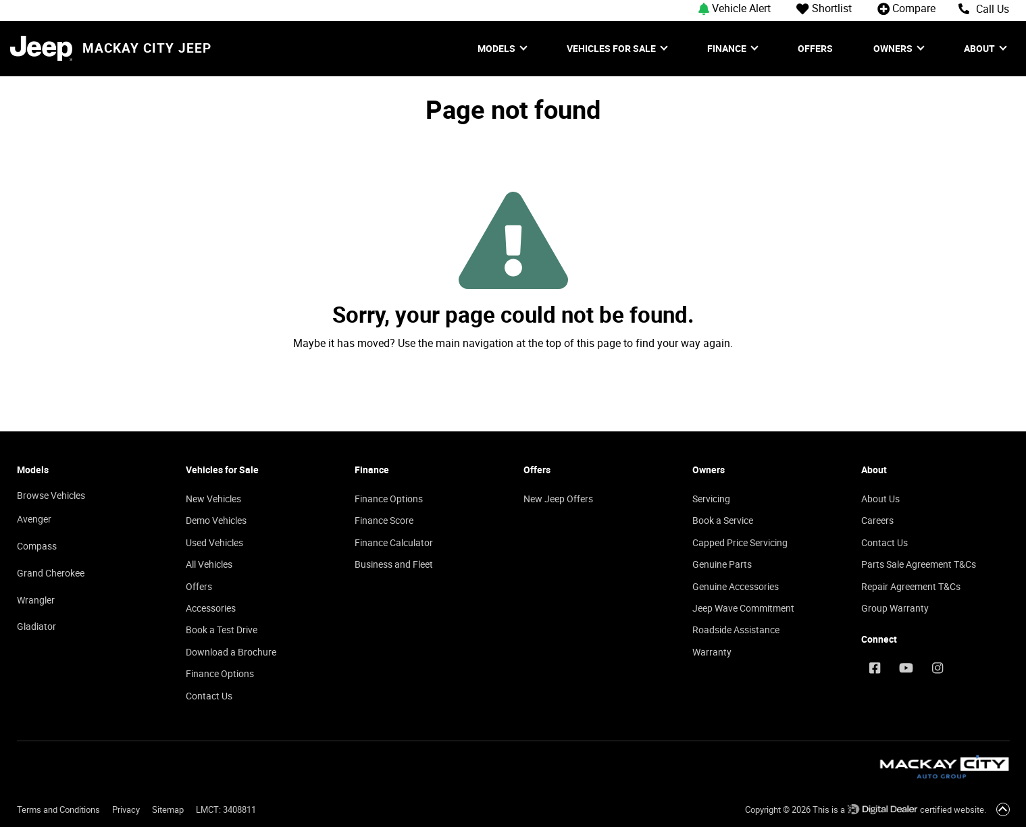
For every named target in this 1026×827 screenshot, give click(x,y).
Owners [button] (894, 48)
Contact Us (209, 695)
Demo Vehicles (216, 520)
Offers (815, 48)
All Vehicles (209, 564)
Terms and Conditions (58, 809)
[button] (741, 8)
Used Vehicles (214, 542)
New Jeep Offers (558, 498)
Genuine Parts (722, 564)
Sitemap (168, 809)
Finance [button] (727, 48)
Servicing (711, 498)
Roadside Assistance (735, 629)
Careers (877, 520)
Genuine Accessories (735, 586)
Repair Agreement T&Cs (910, 586)
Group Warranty (895, 608)
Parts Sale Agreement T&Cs (918, 564)
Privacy (126, 809)
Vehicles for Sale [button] (612, 48)
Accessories (211, 608)
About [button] (980, 48)
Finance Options (220, 673)
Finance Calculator (394, 542)
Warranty (712, 651)
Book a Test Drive (221, 629)
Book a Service (722, 520)
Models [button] (497, 48)
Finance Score (384, 520)
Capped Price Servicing (740, 542)
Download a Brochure (231, 651)
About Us (880, 498)
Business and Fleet (394, 564)
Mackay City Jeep (146, 48)
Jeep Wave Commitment (743, 608)
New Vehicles (213, 498)
